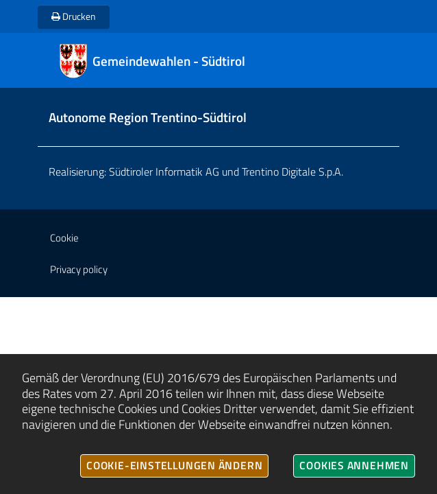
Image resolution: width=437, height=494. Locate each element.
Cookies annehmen (354, 465)
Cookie (64, 238)
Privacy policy (79, 269)
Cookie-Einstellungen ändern (174, 465)
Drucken (73, 16)
